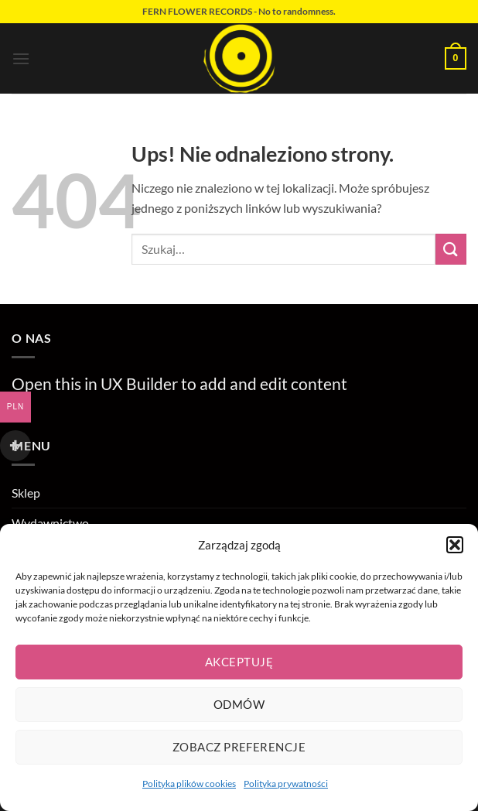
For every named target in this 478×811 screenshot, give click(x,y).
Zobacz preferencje (239, 747)
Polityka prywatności (286, 783)
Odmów (239, 704)
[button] (455, 545)
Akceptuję (239, 662)
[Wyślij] (450, 249)
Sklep (26, 492)
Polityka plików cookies (189, 783)
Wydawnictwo (50, 522)
